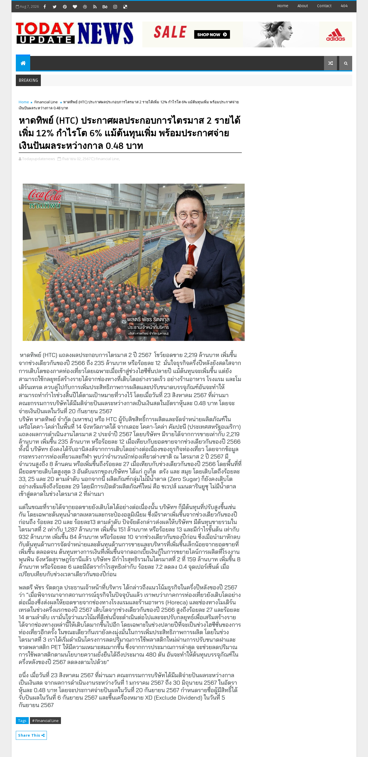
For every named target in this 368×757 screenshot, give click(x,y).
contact (324, 5)
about (303, 5)
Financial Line (46, 101)
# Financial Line (45, 720)
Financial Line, (108, 158)
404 (344, 5)
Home (282, 5)
